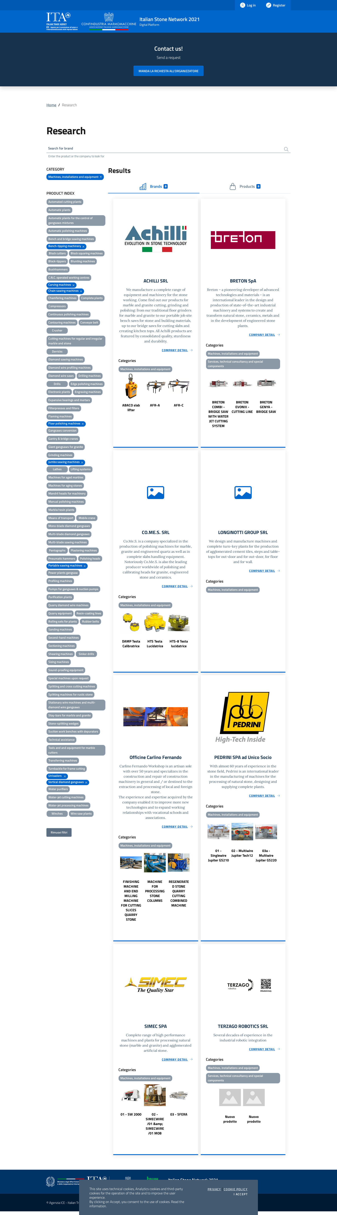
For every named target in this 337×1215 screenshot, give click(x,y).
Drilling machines (89, 376)
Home (51, 105)
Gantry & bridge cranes (63, 439)
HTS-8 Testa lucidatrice (179, 646)
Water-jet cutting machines (66, 798)
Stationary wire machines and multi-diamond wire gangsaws (71, 705)
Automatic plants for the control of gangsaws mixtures (70, 221)
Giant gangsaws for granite (65, 447)
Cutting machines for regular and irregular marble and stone (75, 341)
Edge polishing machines (87, 384)
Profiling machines (60, 581)
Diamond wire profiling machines (69, 368)
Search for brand (62, 148)
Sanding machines (60, 630)
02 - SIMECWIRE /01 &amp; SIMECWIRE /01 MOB (155, 1127)
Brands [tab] (154, 187)
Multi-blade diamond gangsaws (69, 535)
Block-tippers (57, 262)
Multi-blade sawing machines (67, 543)
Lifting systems (81, 470)
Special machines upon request (68, 679)
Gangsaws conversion (62, 431)
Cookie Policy (236, 1189)
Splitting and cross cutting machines (71, 687)
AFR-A (155, 406)
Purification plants (60, 597)
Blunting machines (83, 262)
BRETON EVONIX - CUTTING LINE (242, 408)
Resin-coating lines (89, 614)
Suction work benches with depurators (73, 732)
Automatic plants (59, 210)
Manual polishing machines (66, 502)
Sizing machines (58, 662)
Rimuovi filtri (59, 833)
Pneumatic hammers (61, 559)
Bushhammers (58, 270)
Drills (57, 384)
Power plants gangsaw (63, 573)
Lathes (57, 470)
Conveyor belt (89, 323)
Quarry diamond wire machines (68, 606)
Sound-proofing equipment (65, 671)
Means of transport (60, 518)
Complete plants (92, 298)
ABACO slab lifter (131, 409)
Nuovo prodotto (230, 1123)
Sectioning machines (61, 646)
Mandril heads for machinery (67, 494)
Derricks (57, 352)
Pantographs (57, 551)
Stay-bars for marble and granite (69, 716)
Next (196, 394)
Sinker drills (86, 654)
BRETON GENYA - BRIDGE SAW (266, 408)
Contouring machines (62, 323)
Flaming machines (60, 417)
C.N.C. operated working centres (68, 278)
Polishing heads (90, 559)
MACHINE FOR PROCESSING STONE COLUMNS (155, 894)
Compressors (57, 307)
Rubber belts (90, 622)
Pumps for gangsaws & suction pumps (73, 589)
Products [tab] (244, 187)
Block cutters (57, 254)
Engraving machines (88, 392)
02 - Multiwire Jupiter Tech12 (242, 856)
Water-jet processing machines (68, 806)
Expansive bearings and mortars (69, 400)
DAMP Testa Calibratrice (131, 646)
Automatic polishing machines (67, 231)
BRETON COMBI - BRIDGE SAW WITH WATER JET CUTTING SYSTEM (218, 415)
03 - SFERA (178, 1117)
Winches (57, 814)
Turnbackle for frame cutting (66, 769)
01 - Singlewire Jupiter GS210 (218, 858)
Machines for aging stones (65, 486)
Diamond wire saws (61, 376)
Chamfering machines (62, 298)
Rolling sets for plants (62, 622)
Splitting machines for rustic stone (70, 695)
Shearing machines (60, 654)
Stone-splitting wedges (63, 724)
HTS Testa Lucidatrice (155, 646)
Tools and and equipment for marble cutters (71, 751)
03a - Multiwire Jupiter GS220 (266, 858)
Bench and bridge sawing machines (71, 239)
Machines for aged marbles (65, 478)
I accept (241, 1194)
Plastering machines (84, 551)
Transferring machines (62, 761)
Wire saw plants (81, 814)
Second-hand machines (63, 638)
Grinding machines (60, 455)
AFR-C (179, 406)
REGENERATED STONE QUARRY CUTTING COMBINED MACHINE (179, 896)
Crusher (57, 331)
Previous (115, 394)
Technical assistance (61, 740)
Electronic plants (59, 392)
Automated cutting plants (64, 202)
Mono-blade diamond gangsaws (69, 526)
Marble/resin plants (61, 510)
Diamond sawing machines (65, 360)
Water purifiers (58, 790)
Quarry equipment (60, 614)
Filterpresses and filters (63, 409)
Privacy (214, 1189)
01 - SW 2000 (131, 1117)
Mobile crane (87, 518)
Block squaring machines (87, 254)
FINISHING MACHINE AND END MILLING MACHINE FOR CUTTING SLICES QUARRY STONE (131, 903)
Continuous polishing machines (68, 315)
